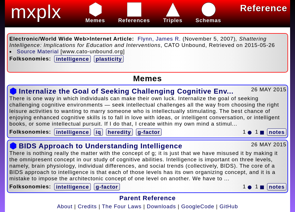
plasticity (109, 59)
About (65, 206)
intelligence (72, 59)
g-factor (149, 132)
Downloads (161, 206)
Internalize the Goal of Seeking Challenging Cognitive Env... (126, 91)
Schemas (208, 17)
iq (98, 132)
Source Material (38, 51)
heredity (119, 132)
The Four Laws (121, 206)
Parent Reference (147, 198)
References (134, 17)
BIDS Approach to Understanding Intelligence (100, 146)
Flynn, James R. (159, 39)
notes (277, 132)
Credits (87, 206)
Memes (95, 17)
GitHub (229, 206)
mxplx (36, 11)
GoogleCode (197, 206)
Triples (172, 17)
